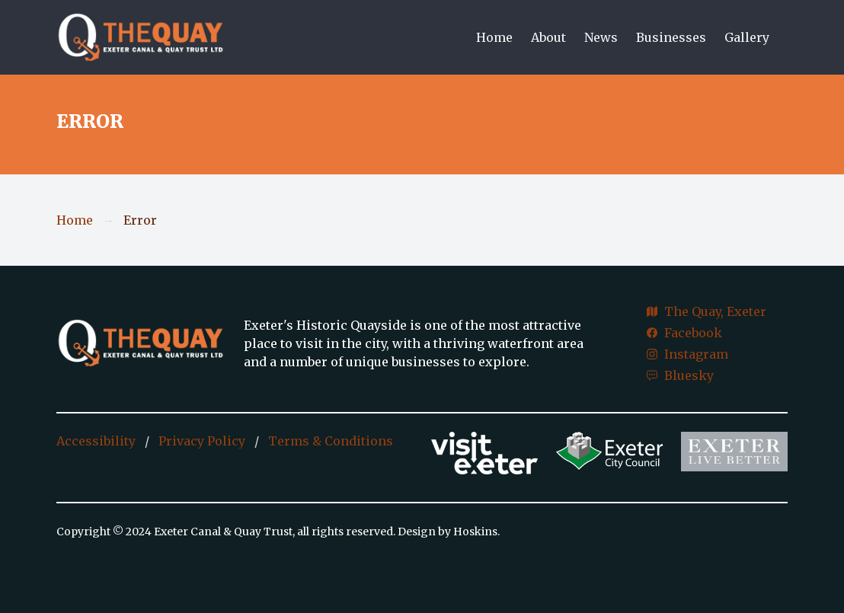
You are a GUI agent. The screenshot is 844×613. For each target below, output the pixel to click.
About (548, 37)
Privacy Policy (201, 441)
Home (494, 37)
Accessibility (96, 441)
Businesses (671, 37)
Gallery (746, 37)
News (601, 37)
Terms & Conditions (330, 441)
